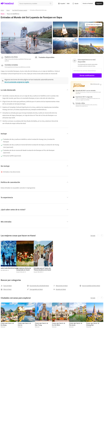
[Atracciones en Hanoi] (60, 286)
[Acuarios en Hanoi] (59, 289)
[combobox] (35, 3)
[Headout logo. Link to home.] (7, 3)
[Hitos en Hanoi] (6, 289)
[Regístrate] (99, 3)
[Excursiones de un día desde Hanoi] (38, 286)
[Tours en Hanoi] (6, 286)
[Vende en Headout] (87, 3)
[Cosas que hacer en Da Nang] (7, 324)
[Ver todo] (93, 235)
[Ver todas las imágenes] (93, 24)
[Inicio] (2, 10)
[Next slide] (101, 235)
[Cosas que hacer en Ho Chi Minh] (58, 324)
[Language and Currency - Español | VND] (64, 3)
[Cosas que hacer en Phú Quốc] (75, 324)
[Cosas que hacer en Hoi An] (24, 324)
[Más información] (95, 84)
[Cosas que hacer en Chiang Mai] (92, 324)
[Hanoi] (8, 10)
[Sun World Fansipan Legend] (19, 10)
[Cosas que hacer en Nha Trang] (41, 324)
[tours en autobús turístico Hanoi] (90, 286)
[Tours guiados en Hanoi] (35, 289)
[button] (26, 38)
